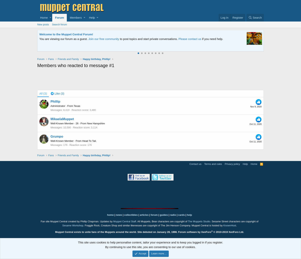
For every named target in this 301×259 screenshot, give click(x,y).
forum (154, 214)
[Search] (255, 18)
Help (92, 17)
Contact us (195, 164)
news (119, 214)
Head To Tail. (89, 140)
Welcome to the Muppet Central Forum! (66, 34)
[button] (50, 18)
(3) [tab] (43, 93)
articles (144, 214)
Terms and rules (213, 164)
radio (173, 214)
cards (181, 214)
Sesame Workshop (72, 225)
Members (76, 17)
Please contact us (190, 39)
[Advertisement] (150, 80)
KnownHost (229, 225)
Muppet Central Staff (124, 221)
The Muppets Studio (199, 221)
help (189, 214)
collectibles (131, 214)
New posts (43, 24)
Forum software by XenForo (211, 232)
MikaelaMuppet (62, 119)
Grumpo (56, 136)
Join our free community (103, 39)
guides (164, 214)
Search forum (59, 24)
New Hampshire (96, 123)
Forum (59, 17)
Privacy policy (232, 164)
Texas (77, 106)
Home (44, 17)
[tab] (57, 93)
